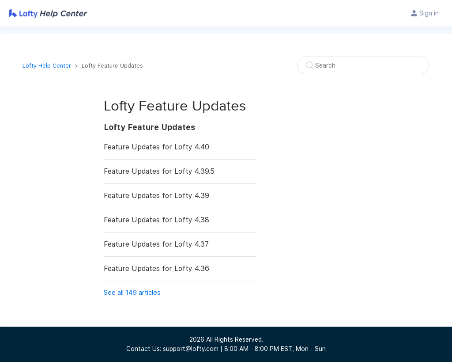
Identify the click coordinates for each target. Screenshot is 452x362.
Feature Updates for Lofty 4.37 (156, 244)
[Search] (363, 65)
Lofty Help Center (47, 65)
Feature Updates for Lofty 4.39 (156, 195)
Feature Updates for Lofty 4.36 (156, 268)
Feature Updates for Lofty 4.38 (156, 220)
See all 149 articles (132, 293)
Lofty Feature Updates (149, 127)
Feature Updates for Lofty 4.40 (156, 147)
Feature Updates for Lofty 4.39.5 (159, 171)
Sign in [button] (429, 13)
